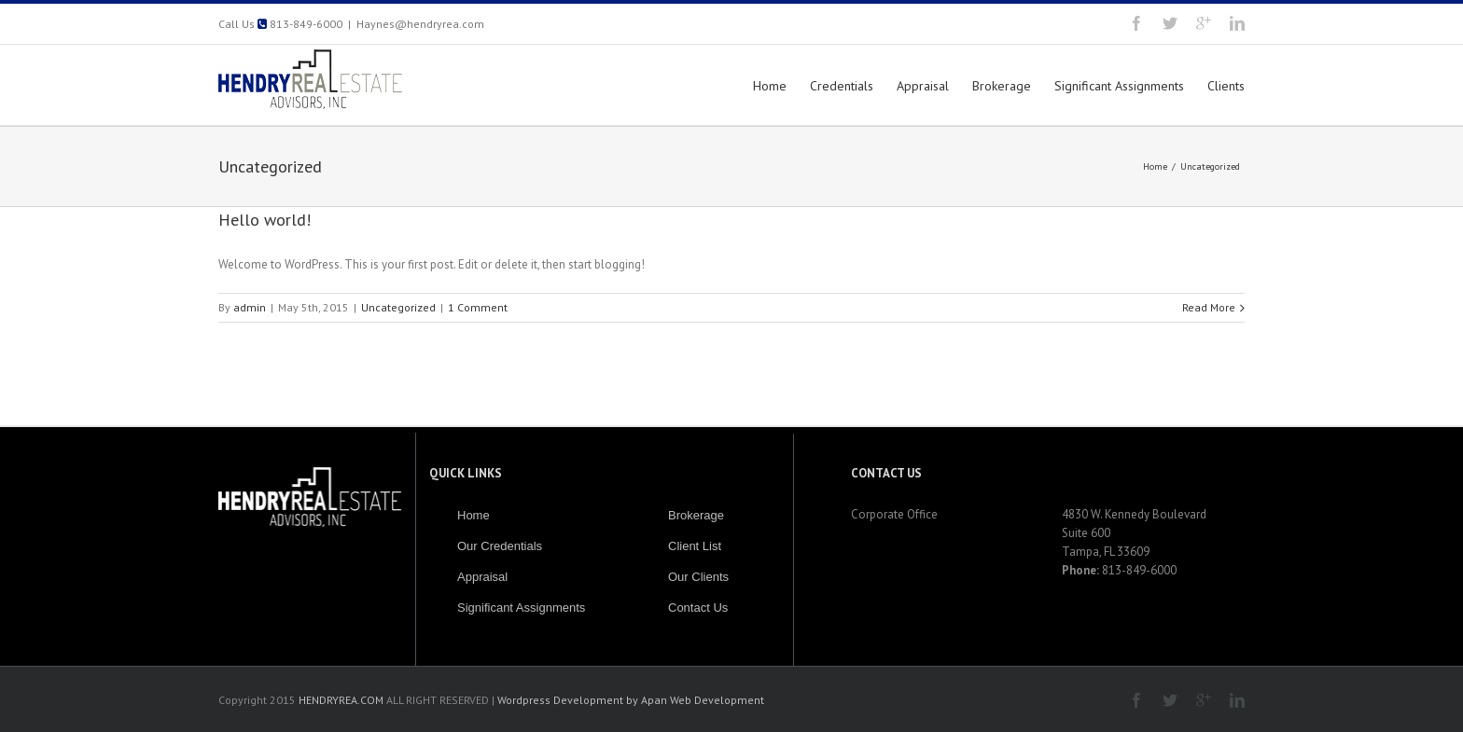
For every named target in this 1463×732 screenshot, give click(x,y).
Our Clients (698, 577)
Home (770, 85)
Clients (1226, 85)
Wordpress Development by (567, 700)
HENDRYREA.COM (342, 700)
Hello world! (264, 219)
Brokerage (1001, 85)
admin (249, 307)
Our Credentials (499, 546)
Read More (1208, 307)
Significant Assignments (1119, 85)
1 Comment (478, 307)
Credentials (841, 85)
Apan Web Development (702, 700)
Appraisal (923, 85)
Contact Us (698, 608)
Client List (694, 546)
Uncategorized (1210, 166)
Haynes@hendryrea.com (420, 24)
